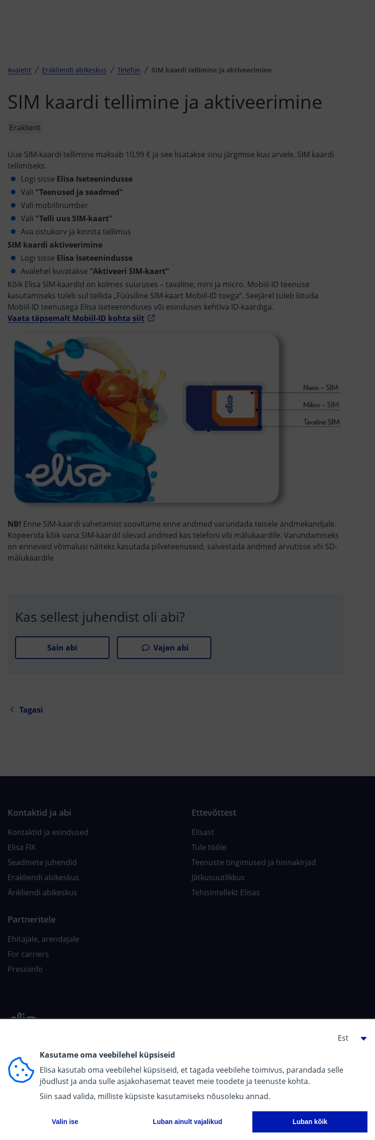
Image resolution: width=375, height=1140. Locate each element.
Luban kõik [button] (309, 1121)
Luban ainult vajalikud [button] (187, 1121)
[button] (348, 1038)
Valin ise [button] (65, 1121)
